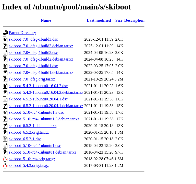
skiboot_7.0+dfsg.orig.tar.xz (32, 79)
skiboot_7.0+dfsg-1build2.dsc (33, 52)
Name (46, 20)
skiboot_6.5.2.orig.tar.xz (29, 132)
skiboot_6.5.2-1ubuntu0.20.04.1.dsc (38, 99)
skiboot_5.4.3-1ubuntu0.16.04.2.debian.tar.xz (46, 92)
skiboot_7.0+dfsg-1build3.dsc (33, 39)
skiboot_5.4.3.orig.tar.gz (29, 165)
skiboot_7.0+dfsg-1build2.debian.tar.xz (41, 59)
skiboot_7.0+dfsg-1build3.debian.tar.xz (41, 46)
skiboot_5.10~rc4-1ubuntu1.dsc (35, 145)
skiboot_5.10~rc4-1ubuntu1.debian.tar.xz (42, 152)
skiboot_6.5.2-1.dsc (25, 139)
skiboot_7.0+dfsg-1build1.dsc (33, 66)
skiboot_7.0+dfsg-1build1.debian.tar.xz (41, 72)
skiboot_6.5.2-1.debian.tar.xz (32, 125)
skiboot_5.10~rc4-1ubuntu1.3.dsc (36, 112)
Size (118, 20)
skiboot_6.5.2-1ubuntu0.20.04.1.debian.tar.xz (46, 105)
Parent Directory (22, 32)
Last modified (99, 20)
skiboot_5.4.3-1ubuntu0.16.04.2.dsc (38, 86)
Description (134, 20)
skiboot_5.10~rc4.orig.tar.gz (32, 159)
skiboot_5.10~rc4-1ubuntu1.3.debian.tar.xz (44, 119)
